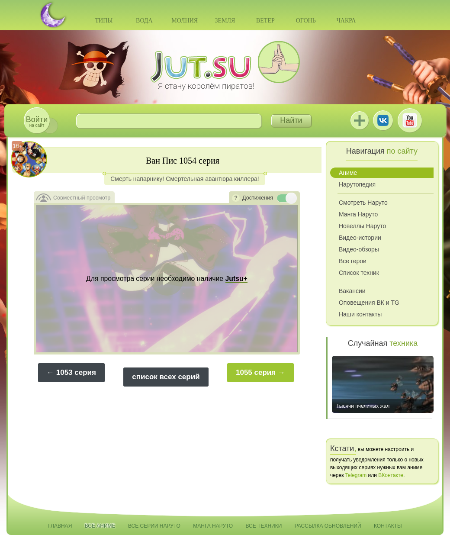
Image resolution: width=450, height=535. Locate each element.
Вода (144, 20)
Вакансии (352, 290)
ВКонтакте (383, 120)
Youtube (410, 120)
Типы (103, 20)
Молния (184, 20)
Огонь (306, 20)
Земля (225, 20)
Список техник (359, 272)
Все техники (263, 526)
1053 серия (76, 372)
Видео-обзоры (359, 249)
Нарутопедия (357, 184)
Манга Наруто (358, 214)
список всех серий (165, 377)
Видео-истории (360, 237)
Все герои (352, 261)
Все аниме (100, 526)
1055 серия (256, 372)
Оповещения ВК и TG (369, 302)
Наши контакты (360, 314)
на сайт (37, 121)
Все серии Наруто (154, 526)
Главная (60, 526)
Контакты (388, 526)
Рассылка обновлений (328, 526)
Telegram (355, 475)
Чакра (346, 20)
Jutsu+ (359, 120)
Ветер (265, 20)
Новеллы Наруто (362, 225)
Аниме (348, 172)
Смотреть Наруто (363, 202)
